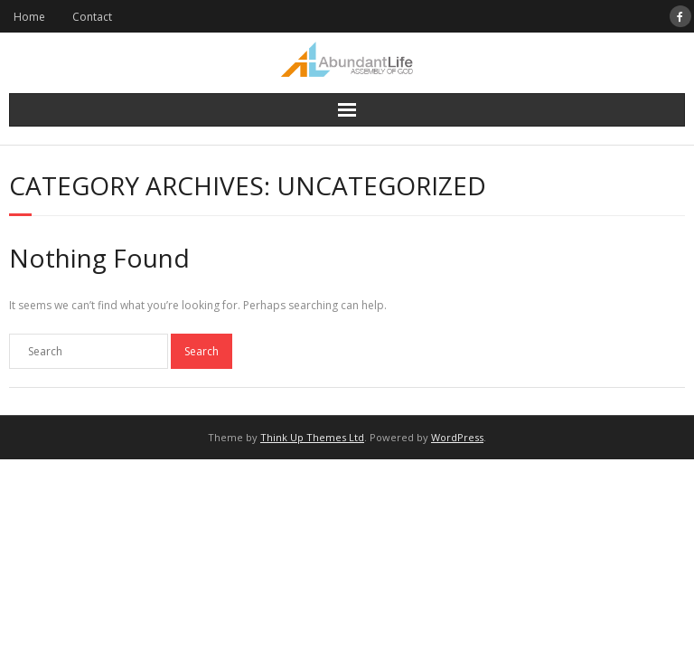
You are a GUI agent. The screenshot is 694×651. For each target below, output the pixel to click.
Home (29, 16)
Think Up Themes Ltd (312, 437)
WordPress (457, 437)
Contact (92, 16)
